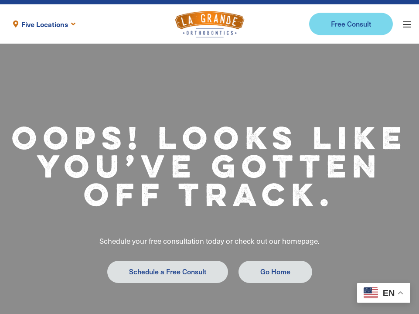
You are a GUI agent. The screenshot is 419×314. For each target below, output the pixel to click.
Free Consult (351, 23)
